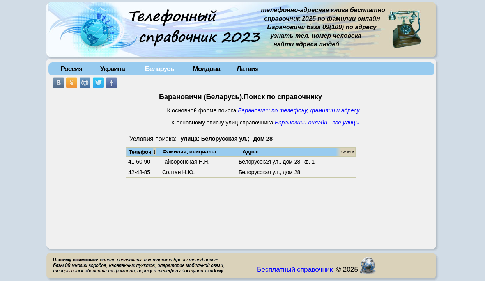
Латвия (247, 69)
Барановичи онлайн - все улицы (317, 122)
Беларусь (159, 69)
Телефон (142, 151)
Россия (71, 69)
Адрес (250, 152)
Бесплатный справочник (295, 269)
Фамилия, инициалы (189, 152)
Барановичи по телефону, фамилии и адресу (298, 110)
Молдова (206, 69)
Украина (112, 69)
